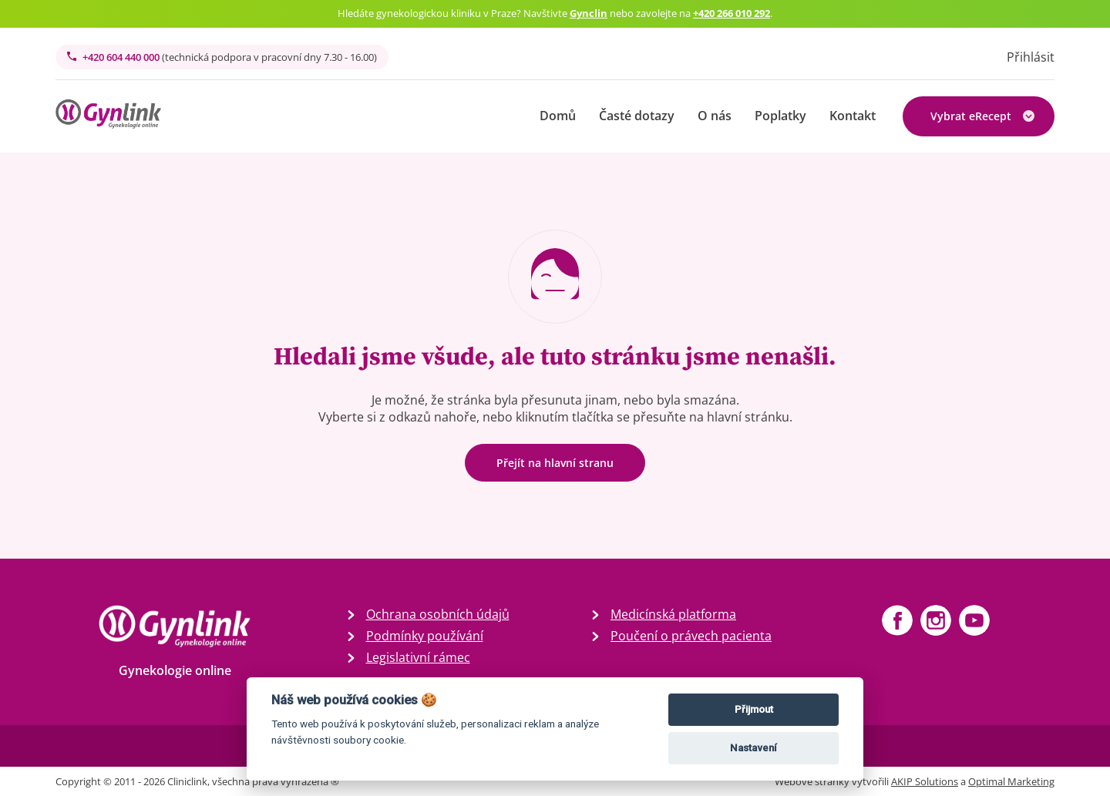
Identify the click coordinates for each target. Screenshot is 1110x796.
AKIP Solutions (924, 781)
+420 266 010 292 (731, 13)
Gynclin (588, 13)
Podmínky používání (424, 635)
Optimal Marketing (1011, 781)
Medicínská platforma (673, 614)
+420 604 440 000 (222, 57)
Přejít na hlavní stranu (555, 462)
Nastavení (753, 748)
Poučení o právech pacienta (691, 635)
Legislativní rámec (418, 657)
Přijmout (754, 709)
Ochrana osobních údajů (438, 614)
